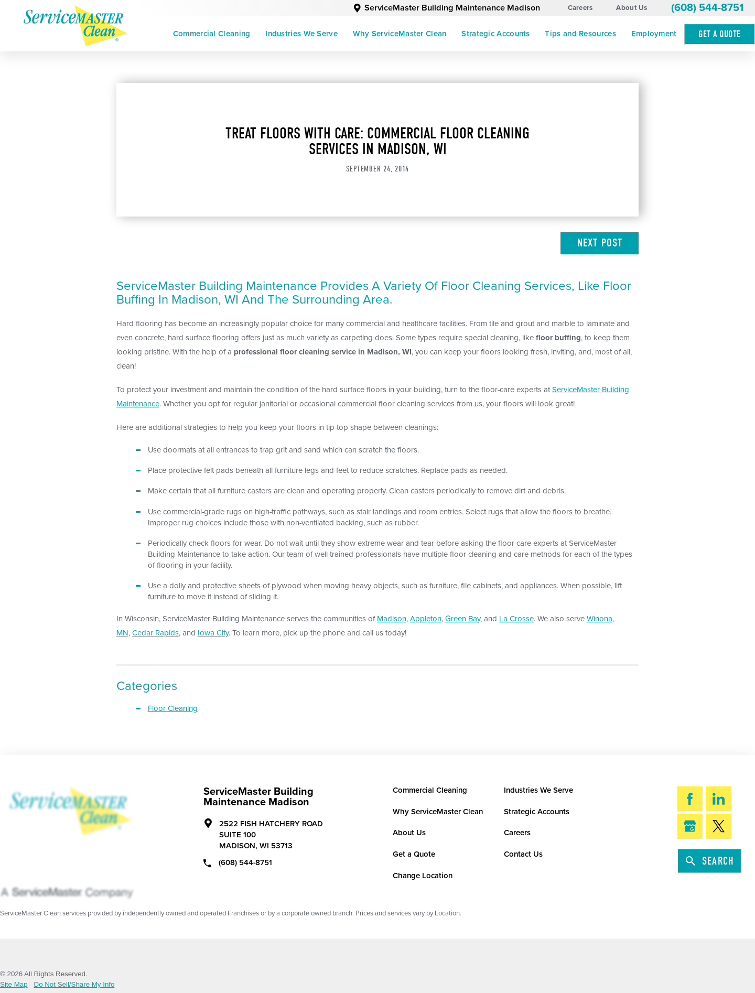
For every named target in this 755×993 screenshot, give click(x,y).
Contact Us (523, 854)
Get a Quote (414, 854)
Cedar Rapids (155, 633)
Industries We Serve (301, 33)
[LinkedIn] (718, 798)
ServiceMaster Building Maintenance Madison (446, 8)
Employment (654, 33)
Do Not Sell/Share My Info (74, 984)
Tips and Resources (580, 33)
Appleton (425, 618)
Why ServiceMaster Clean (400, 33)
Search (710, 861)
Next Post (599, 242)
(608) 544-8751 (707, 8)
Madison (391, 618)
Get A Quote (719, 34)
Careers (580, 8)
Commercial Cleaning (212, 33)
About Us (631, 8)
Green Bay (462, 618)
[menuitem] (211, 34)
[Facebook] (690, 798)
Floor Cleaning (173, 708)
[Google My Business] (690, 826)
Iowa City (213, 633)
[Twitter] (718, 826)
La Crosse (516, 618)
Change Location (422, 875)
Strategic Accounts (495, 33)
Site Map (14, 984)
